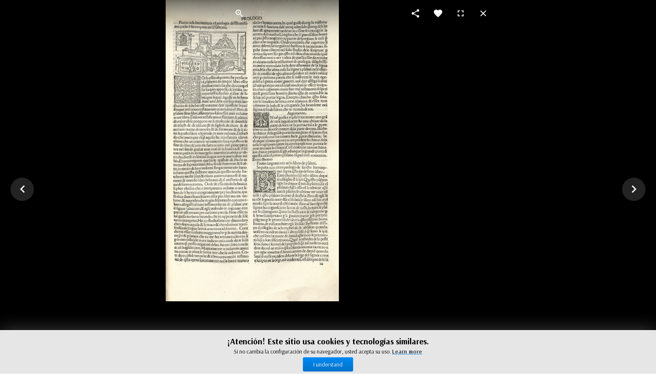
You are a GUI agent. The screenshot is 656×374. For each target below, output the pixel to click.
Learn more (407, 351)
